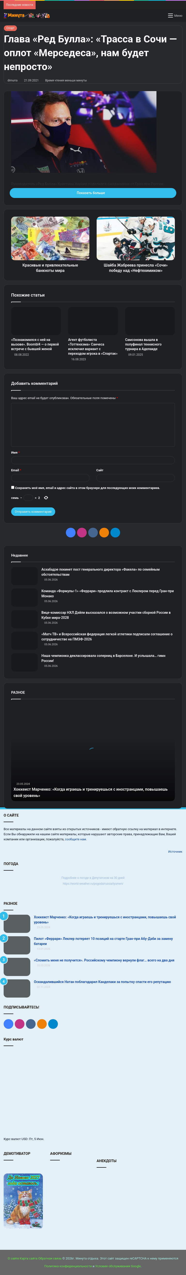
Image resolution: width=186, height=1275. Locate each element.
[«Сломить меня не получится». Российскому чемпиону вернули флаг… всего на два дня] (17, 967)
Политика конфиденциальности (68, 1266)
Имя (15, 452)
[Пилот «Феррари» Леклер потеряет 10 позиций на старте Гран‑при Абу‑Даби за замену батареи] (17, 945)
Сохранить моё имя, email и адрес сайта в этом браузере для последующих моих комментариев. (87, 488)
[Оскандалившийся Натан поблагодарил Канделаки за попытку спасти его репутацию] (17, 988)
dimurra (13, 80)
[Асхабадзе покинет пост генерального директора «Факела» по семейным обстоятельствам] (24, 576)
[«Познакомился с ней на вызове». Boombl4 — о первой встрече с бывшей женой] (36, 321)
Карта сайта (28, 1258)
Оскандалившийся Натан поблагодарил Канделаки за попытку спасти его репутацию (102, 982)
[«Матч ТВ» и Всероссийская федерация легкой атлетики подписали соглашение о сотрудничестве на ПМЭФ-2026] (24, 641)
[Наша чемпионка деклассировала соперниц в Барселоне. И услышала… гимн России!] (24, 662)
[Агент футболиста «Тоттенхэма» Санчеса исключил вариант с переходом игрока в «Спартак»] (93, 321)
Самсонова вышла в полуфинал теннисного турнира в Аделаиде (143, 344)
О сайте (13, 1258)
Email (16, 470)
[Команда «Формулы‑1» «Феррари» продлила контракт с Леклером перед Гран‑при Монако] (24, 598)
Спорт (10, 28)
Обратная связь (50, 1258)
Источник (175, 851)
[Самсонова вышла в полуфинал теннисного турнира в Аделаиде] (150, 321)
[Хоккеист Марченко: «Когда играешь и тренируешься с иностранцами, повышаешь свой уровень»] (17, 924)
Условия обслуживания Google (118, 1266)
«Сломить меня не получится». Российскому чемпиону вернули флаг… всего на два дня (104, 960)
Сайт (99, 470)
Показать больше (93, 193)
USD (25, 1139)
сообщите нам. (76, 839)
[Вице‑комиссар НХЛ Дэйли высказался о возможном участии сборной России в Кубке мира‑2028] (24, 619)
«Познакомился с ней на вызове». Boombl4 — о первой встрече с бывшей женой (35, 344)
